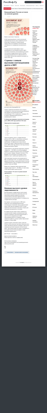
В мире (34, 126)
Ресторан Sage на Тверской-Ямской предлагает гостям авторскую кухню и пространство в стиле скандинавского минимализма (36, 65)
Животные (35, 225)
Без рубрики (7, 5)
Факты (37, 5)
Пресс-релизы (36, 169)
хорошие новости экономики (21, 252)
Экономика (22, 5)
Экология (17, 5)
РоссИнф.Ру (10, 2)
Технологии (35, 198)
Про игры (35, 172)
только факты (10, 252)
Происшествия (36, 179)
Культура (35, 137)
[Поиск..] (33, 2)
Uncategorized (36, 201)
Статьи (34, 195)
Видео (34, 210)
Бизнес (12, 5)
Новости (34, 142)
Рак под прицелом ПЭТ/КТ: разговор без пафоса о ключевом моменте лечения (36, 90)
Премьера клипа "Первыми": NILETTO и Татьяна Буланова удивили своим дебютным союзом (36, 36)
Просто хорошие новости (35, 184)
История (34, 134)
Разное (34, 188)
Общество (35, 150)
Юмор (34, 213)
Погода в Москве (37, 17)
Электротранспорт (30, 5)
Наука (34, 139)
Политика (35, 153)
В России (35, 207)
